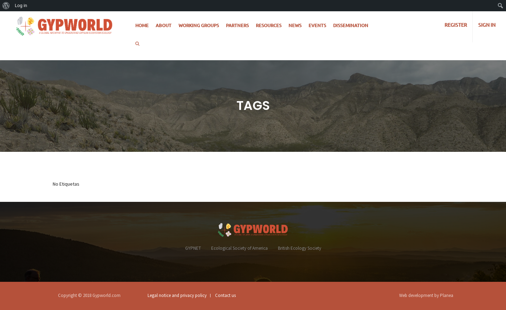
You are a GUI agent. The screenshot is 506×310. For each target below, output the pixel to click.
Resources (268, 25)
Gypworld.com (106, 295)
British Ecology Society (299, 248)
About (163, 25)
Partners (237, 25)
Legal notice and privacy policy (177, 295)
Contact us (225, 295)
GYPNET (193, 248)
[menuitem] (6, 5)
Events (317, 25)
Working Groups (199, 25)
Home (142, 25)
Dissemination (350, 25)
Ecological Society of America (239, 248)
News (294, 25)
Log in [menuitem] (21, 5)
